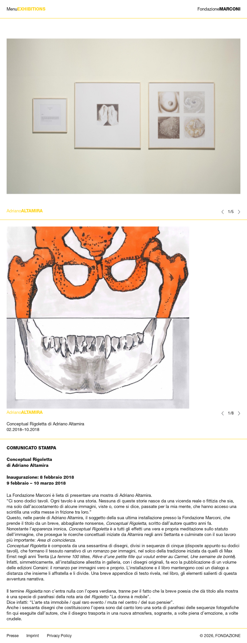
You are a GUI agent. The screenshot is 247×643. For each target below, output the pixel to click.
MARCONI (218, 9)
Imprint (32, 635)
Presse (12, 635)
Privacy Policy (59, 635)
